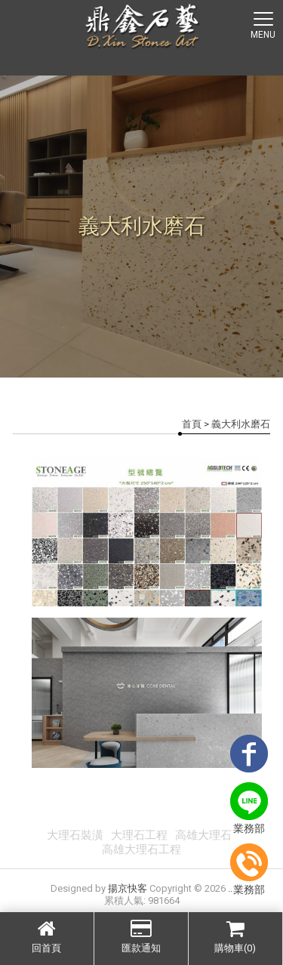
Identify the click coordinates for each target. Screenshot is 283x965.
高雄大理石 (203, 835)
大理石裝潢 (75, 835)
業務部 (249, 808)
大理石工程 (139, 835)
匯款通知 (141, 936)
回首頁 (47, 936)
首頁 (191, 424)
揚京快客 (127, 888)
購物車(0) (235, 936)
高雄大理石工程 (141, 849)
